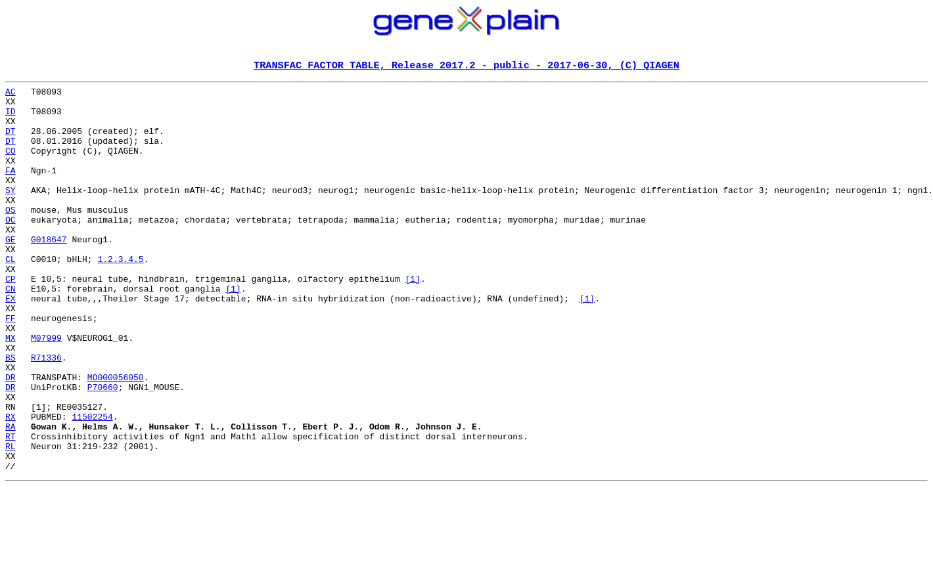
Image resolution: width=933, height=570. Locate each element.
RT (10, 508)
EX (10, 343)
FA (10, 189)
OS (10, 236)
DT (10, 142)
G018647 (49, 272)
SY (10, 213)
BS (10, 414)
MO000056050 (115, 437)
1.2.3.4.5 (120, 295)
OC (10, 248)
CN (10, 331)
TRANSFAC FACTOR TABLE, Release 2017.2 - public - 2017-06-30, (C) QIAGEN (466, 66)
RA (10, 496)
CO (10, 165)
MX (10, 390)
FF (10, 366)
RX (10, 485)
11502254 (92, 485)
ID (10, 118)
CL (10, 295)
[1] (412, 319)
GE (10, 272)
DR (10, 437)
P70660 (102, 449)
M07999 (46, 390)
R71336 (46, 414)
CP (10, 319)
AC (10, 94)
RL (10, 520)
